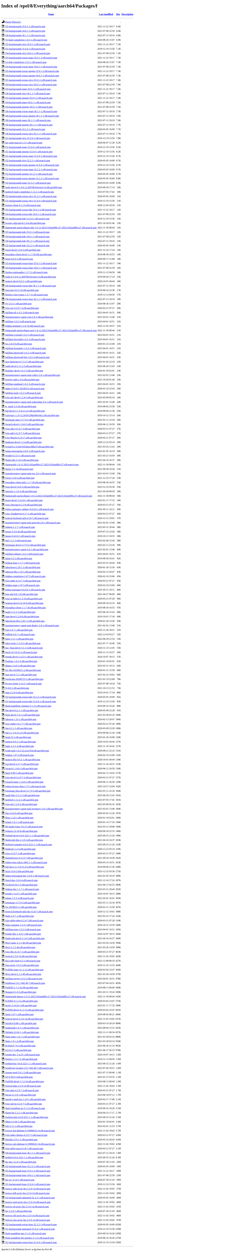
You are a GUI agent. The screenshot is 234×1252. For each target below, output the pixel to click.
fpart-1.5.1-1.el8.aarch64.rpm (19, 639)
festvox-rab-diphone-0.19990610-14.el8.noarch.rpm (30, 1144)
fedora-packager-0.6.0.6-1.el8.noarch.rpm (25, 589)
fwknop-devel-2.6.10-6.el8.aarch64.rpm (24, 603)
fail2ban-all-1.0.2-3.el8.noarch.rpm (22, 312)
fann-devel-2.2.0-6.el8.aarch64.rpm (22, 616)
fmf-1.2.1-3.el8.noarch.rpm (18, 540)
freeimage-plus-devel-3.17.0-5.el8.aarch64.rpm (27, 791)
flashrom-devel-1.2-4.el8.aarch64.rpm (23, 442)
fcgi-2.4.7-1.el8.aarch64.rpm (19, 630)
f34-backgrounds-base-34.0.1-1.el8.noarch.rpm (27, 1175)
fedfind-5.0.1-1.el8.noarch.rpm (20, 634)
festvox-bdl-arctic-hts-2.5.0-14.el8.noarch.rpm (27, 1193)
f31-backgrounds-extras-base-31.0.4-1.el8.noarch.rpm (31, 1242)
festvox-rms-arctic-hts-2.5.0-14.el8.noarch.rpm (27, 1220)
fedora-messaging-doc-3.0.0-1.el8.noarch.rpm (27, 876)
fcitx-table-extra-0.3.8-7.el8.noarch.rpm (24, 1148)
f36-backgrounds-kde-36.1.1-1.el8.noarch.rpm (27, 241)
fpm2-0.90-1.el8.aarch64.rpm (19, 773)
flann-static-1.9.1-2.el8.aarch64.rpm (22, 1036)
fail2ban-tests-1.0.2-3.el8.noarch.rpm (23, 929)
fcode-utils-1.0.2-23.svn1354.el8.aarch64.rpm (27, 750)
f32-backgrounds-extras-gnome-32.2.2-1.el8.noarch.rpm (32, 178)
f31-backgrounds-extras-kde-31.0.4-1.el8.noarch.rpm (30, 701)
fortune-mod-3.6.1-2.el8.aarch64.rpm (23, 1072)
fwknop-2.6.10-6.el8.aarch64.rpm (21, 831)
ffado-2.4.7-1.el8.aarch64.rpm (19, 916)
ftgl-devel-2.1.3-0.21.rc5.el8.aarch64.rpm (25, 411)
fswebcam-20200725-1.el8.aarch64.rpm (24, 679)
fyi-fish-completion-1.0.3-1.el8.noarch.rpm (25, 62)
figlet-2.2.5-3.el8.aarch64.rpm (19, 746)
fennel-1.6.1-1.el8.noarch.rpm (19, 822)
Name (51, 14)
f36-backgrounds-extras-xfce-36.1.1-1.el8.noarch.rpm (31, 133)
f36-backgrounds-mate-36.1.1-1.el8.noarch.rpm (28, 120)
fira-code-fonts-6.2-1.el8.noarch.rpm (22, 960)
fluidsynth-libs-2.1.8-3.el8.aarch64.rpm (24, 840)
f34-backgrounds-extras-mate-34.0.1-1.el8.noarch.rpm (31, 66)
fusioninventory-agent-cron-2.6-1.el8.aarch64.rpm (29, 317)
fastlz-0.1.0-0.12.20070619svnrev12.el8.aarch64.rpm (30, 277)
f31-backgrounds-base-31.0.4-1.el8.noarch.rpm (27, 1184)
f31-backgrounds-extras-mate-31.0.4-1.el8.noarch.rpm (31, 156)
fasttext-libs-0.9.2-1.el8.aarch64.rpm (22, 759)
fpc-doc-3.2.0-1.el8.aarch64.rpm (20, 1162)
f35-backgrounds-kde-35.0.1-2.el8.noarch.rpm (27, 232)
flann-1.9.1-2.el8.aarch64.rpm (19, 1041)
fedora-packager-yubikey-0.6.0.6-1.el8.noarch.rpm (29, 509)
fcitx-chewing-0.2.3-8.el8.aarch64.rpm (23, 505)
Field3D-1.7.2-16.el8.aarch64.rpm (21, 987)
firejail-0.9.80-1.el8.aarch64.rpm (20, 1023)
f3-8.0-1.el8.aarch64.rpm (17, 688)
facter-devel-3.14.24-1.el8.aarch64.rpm (24, 500)
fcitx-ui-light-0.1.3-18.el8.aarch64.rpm (23, 598)
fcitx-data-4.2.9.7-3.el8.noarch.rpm (22, 1090)
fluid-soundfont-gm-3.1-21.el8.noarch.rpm (25, 1233)
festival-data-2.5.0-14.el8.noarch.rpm (23, 1086)
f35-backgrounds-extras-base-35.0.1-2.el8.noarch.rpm (31, 263)
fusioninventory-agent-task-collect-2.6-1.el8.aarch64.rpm (32, 375)
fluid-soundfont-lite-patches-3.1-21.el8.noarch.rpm (29, 1238)
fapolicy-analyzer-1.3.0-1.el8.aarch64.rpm (25, 1099)
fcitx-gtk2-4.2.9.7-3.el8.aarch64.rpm (22, 429)
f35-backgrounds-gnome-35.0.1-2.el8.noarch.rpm (29, 98)
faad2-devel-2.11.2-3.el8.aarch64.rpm (23, 366)
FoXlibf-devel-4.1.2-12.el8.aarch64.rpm (24, 1010)
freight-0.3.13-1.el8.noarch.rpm (20, 455)
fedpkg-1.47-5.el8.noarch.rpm (19, 755)
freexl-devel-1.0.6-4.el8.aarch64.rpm (22, 250)
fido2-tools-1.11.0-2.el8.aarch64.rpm (22, 643)
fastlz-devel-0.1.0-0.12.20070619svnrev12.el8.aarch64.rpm (33, 187)
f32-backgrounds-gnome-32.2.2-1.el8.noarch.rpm (29, 174)
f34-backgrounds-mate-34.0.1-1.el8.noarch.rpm (28, 102)
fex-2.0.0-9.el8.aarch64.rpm (18, 344)
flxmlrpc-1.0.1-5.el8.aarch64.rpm (21, 661)
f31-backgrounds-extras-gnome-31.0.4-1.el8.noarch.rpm (32, 165)
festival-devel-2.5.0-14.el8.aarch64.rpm (24, 1019)
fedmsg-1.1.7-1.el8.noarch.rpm (20, 527)
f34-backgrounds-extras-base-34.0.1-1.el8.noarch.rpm (31, 268)
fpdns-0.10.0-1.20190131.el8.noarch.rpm (24, 388)
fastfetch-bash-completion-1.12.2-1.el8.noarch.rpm (29, 192)
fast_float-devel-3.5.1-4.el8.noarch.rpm (24, 648)
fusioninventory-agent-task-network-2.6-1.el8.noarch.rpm (32, 522)
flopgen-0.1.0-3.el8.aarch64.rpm (20, 992)
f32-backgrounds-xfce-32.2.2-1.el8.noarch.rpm (27, 160)
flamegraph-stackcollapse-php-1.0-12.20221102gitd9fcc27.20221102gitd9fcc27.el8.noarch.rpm (51, 227)
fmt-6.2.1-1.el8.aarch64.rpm (18, 728)
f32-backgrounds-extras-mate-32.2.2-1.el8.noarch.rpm (31, 169)
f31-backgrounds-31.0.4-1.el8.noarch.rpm (25, 49)
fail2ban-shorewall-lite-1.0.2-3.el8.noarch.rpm (27, 357)
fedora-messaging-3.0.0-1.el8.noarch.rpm (25, 451)
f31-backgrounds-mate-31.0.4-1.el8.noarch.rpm (28, 147)
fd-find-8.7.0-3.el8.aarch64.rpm (20, 1045)
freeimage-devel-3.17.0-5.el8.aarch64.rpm (25, 545)
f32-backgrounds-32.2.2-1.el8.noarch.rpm (25, 129)
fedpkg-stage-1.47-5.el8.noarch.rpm (22, 585)
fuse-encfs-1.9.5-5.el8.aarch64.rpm (22, 965)
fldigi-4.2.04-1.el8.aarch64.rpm (20, 1121)
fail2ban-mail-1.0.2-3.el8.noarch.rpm (23, 393)
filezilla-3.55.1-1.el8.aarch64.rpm (21, 1139)
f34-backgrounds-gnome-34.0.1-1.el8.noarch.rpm (29, 107)
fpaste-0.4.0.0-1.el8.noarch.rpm (20, 536)
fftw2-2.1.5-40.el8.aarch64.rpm (20, 947)
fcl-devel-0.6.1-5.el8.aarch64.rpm (21, 884)
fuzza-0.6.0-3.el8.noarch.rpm (19, 259)
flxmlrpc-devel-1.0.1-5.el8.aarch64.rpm (24, 370)
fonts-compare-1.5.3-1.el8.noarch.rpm (23, 925)
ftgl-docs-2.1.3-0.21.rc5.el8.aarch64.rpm (24, 867)
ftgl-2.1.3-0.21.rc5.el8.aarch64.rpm (22, 733)
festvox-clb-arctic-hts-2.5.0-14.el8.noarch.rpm (27, 1215)
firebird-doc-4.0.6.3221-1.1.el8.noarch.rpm (25, 1063)
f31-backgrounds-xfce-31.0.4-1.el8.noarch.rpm (27, 138)
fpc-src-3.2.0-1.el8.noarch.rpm (19, 1180)
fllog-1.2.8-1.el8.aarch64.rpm (19, 817)
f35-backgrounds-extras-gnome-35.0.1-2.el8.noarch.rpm (32, 71)
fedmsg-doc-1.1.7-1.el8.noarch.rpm (22, 889)
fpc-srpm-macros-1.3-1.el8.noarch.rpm (23, 142)
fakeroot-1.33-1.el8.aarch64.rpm (20, 719)
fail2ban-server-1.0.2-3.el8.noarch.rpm (23, 978)
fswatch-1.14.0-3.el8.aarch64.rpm (21, 768)
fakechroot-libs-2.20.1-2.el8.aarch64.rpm (24, 621)
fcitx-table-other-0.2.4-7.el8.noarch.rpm (24, 920)
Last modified (106, 14)
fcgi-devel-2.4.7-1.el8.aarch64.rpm (22, 764)
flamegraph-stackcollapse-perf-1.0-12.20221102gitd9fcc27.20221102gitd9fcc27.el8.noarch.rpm (51, 330)
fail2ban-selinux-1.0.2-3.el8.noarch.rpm (24, 554)
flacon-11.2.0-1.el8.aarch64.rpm (20, 1095)
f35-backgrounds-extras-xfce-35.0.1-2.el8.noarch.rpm (31, 80)
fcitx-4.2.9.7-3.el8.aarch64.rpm (20, 853)
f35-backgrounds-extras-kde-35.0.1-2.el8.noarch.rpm (30, 209)
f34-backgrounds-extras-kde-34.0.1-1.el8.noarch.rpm (30, 214)
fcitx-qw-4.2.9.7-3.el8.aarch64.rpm (22, 308)
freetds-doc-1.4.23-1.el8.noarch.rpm (22, 1054)
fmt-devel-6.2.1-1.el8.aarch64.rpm (21, 710)
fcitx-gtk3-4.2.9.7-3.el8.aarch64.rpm (22, 433)
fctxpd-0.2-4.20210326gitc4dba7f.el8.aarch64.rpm (29, 446)
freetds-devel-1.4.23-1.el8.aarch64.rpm (24, 657)
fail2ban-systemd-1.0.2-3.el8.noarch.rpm (24, 335)
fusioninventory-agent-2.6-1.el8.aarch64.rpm (26, 549)
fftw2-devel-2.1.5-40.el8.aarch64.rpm (23, 974)
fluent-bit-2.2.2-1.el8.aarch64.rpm (21, 1112)
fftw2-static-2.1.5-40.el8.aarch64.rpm (23, 943)
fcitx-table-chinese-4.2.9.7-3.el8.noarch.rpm (26, 1135)
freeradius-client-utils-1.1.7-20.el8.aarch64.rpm (28, 482)
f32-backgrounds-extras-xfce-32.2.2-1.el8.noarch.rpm (31, 196)
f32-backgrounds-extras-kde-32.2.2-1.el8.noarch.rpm (30, 697)
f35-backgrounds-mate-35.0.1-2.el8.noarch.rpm (28, 89)
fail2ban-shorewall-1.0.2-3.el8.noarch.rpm (25, 353)
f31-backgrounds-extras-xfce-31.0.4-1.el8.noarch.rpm (31, 201)
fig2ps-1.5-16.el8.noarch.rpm (19, 469)
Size (118, 14)
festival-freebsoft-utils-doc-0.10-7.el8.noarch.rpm (29, 911)
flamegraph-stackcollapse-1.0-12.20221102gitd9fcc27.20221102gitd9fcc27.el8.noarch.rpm (48, 496)
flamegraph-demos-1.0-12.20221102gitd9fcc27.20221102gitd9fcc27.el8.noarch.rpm (45, 996)
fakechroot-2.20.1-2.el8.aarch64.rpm (22, 567)
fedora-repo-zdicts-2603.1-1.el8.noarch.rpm (26, 862)
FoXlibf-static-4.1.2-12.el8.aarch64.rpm (24, 969)
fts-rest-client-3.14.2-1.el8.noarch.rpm (23, 683)
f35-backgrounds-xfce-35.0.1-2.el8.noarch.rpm (27, 44)
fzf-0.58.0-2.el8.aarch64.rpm (19, 1077)
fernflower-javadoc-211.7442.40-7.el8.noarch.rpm (29, 1068)
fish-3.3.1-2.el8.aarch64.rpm (19, 1126)
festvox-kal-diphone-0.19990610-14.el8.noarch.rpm (30, 1130)
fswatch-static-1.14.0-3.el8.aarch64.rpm (24, 782)
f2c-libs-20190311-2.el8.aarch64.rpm (23, 670)
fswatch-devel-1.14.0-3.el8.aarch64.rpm (24, 424)
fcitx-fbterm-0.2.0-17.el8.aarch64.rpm (23, 437)
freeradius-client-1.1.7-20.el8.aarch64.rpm (25, 607)
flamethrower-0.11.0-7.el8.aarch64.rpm (24, 858)
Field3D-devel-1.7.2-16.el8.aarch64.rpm (24, 1081)
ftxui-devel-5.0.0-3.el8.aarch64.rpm (22, 487)
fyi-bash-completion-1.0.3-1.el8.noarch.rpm (26, 40)
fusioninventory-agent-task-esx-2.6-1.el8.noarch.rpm (30, 473)
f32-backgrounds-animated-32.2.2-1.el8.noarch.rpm (30, 1197)
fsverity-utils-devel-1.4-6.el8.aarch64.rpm (25, 223)
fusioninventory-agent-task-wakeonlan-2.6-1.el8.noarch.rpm (34, 402)
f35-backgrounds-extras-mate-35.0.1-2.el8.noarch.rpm (31, 57)
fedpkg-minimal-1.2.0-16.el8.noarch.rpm (24, 326)
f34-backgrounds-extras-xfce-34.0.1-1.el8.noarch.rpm (31, 84)
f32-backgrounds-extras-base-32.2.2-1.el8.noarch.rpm (31, 1224)
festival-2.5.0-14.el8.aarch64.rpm (21, 956)
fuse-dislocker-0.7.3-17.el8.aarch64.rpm (24, 361)
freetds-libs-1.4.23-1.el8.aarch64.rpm (23, 934)
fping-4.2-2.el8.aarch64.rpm (18, 558)
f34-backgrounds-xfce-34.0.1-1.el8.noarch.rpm (27, 53)
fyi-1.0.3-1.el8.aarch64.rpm (18, 303)
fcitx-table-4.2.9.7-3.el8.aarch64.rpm (22, 581)
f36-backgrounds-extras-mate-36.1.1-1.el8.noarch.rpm (31, 111)
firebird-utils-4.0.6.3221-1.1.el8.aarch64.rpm (26, 1117)
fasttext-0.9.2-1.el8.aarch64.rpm (20, 741)
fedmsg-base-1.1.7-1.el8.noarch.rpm (22, 563)
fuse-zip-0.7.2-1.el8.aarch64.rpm (21, 674)
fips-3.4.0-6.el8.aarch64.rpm (19, 813)
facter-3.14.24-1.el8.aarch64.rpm (21, 1005)
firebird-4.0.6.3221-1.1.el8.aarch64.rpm (24, 1157)
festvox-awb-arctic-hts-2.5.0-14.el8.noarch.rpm (27, 1202)
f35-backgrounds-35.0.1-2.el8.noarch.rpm (25, 26)
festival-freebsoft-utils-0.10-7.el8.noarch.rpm (27, 518)
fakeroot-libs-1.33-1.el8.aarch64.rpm (22, 572)
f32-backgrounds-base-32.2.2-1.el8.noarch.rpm (27, 1166)
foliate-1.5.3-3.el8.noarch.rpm (19, 898)
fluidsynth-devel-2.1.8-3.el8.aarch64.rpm (24, 938)
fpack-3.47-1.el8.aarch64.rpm (19, 1014)
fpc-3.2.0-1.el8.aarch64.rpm (18, 1211)
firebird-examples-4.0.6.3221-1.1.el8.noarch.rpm (28, 844)
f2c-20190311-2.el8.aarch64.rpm (21, 907)
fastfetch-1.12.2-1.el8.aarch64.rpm (21, 800)
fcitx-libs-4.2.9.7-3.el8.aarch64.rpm (22, 952)
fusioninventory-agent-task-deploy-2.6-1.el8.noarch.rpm (32, 625)
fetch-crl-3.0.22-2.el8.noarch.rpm (21, 652)
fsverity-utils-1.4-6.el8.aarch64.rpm (22, 379)
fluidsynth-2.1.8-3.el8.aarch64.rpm (22, 460)
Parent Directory (13, 22)
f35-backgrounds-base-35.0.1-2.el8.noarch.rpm (27, 1171)
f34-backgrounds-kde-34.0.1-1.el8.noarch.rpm (27, 236)
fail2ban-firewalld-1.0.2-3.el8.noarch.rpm (25, 339)
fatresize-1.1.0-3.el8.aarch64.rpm (21, 491)
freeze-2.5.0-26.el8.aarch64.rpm (20, 531)
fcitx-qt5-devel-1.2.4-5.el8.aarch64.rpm (24, 397)
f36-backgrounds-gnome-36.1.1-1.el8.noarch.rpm (29, 125)
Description (127, 14)
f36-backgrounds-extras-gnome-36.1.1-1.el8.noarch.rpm (32, 116)
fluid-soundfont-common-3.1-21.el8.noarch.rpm (28, 706)
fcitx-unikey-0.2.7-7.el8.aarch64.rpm (23, 724)
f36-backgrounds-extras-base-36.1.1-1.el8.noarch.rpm (31, 299)
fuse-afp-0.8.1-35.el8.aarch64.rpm (21, 594)
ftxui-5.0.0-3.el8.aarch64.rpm (19, 871)
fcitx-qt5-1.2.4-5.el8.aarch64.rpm (21, 804)
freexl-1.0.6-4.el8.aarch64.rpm (19, 478)
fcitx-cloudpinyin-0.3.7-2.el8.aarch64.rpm (25, 513)
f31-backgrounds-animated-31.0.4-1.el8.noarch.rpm (30, 1229)
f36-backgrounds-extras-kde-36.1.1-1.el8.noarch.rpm (30, 285)
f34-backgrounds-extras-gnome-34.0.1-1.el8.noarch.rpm (32, 75)
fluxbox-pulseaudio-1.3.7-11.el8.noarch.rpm (26, 272)
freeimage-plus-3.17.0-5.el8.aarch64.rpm (24, 420)
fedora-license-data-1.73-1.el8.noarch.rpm (25, 786)
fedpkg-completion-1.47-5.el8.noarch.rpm (25, 576)
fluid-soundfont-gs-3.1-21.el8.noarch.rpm (25, 1108)
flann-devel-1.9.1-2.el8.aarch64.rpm (22, 715)
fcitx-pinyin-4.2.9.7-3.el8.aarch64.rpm (23, 1104)
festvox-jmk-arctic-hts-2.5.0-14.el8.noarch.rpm (27, 1188)
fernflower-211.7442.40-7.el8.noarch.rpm (25, 983)
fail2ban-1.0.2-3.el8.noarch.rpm (20, 321)
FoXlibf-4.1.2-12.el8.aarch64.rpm (21, 1001)
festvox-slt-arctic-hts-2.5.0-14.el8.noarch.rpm (27, 1206)
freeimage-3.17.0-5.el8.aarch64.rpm (22, 902)
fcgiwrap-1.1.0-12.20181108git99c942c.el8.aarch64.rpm (32, 415)
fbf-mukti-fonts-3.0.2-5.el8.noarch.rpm (24, 826)
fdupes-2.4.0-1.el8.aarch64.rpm (20, 665)
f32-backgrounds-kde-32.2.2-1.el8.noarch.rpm (27, 245)
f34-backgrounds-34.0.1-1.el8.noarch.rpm (25, 31)
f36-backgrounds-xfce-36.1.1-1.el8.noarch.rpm (27, 93)
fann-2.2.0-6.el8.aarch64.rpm (19, 692)
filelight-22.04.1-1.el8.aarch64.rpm (22, 1032)
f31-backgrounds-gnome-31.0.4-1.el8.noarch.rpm (29, 151)
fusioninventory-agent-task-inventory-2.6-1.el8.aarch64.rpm (34, 808)
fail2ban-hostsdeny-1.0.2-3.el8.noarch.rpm (25, 348)
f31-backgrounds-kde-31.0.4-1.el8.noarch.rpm (27, 218)
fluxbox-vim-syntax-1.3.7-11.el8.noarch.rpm (26, 294)
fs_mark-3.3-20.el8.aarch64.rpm (20, 406)
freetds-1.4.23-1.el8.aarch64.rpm (21, 893)
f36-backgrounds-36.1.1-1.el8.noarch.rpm (25, 35)
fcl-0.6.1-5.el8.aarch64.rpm (18, 1050)
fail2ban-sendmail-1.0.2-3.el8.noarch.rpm (25, 384)
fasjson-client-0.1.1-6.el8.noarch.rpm (23, 205)
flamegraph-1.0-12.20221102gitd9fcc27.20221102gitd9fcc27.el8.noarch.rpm (42, 464)
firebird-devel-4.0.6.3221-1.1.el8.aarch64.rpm (27, 835)
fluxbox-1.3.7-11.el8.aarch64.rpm (21, 1059)
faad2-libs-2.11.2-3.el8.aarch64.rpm (22, 795)
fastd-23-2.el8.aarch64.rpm (18, 737)
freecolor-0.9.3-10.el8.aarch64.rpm (22, 290)
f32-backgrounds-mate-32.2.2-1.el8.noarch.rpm (28, 183)
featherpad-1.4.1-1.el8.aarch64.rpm (22, 1028)
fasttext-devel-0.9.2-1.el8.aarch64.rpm (23, 281)
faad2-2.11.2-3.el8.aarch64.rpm (20, 612)
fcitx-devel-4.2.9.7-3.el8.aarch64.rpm (23, 777)
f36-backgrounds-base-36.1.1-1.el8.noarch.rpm (27, 1153)
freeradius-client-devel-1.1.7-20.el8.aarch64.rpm (28, 254)
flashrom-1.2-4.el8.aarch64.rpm (20, 849)
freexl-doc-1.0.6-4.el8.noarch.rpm (21, 880)
